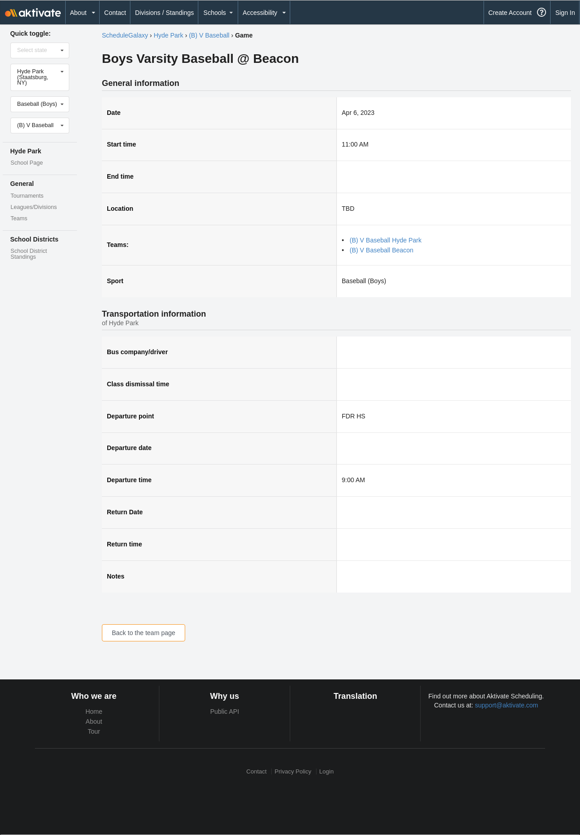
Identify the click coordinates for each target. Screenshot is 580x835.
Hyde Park (168, 35)
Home (94, 711)
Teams (18, 218)
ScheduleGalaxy (125, 35)
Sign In (565, 12)
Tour (94, 731)
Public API (224, 711)
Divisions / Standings (164, 12)
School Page (26, 163)
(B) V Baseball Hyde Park (386, 240)
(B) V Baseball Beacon (381, 250)
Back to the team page (143, 632)
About (94, 721)
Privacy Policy (293, 771)
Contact (115, 12)
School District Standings (28, 254)
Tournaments (26, 196)
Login (326, 771)
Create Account (510, 12)
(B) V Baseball (209, 35)
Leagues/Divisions (33, 207)
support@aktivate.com (506, 705)
